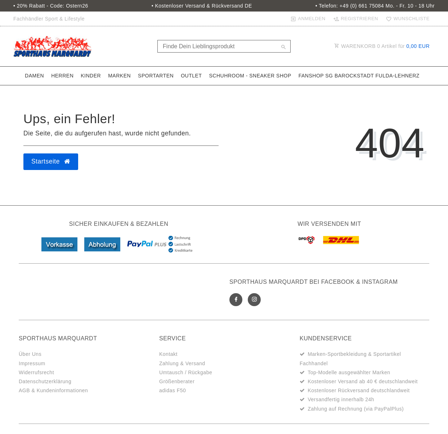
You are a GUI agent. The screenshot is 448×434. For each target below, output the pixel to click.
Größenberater (176, 381)
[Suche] (283, 47)
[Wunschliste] (406, 19)
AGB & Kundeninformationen (53, 390)
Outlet (191, 76)
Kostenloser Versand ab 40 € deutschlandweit (363, 381)
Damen (34, 76)
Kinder (91, 76)
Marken (119, 76)
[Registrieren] (355, 19)
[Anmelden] (307, 19)
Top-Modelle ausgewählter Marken (349, 372)
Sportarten (156, 76)
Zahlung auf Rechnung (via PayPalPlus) (356, 409)
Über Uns (30, 354)
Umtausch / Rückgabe (185, 372)
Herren (62, 76)
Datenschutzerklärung (45, 381)
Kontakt (168, 354)
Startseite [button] (50, 161)
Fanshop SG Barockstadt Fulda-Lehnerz (359, 76)
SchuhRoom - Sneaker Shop (250, 76)
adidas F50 (172, 390)
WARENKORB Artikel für (382, 46)
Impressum (32, 363)
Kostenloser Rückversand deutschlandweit (358, 390)
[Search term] (224, 46)
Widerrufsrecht (36, 372)
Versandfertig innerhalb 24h (341, 399)
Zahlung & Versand (182, 363)
